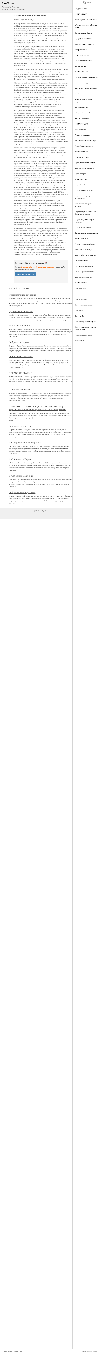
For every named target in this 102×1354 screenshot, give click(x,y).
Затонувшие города (81, 151)
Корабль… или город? (82, 118)
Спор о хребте (79, 316)
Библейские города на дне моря (85, 140)
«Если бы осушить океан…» (84, 44)
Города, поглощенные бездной (85, 163)
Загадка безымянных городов (85, 168)
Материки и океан (81, 49)
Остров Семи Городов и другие (85, 185)
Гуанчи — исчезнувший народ (85, 244)
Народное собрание (19, 389)
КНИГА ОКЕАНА (81, 14)
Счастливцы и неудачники (83, 83)
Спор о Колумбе (80, 288)
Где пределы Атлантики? (83, 38)
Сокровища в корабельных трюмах (86, 77)
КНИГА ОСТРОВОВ (82, 179)
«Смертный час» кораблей (83, 113)
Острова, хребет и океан (83, 227)
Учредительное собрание (22, 295)
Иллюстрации (79, 340)
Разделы (44, 511)
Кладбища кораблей (81, 107)
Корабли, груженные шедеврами (86, 88)
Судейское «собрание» (21, 311)
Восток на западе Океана (83, 33)
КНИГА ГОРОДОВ (81, 124)
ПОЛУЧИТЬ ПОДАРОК (25, 274)
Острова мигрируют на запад (84, 190)
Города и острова (80, 174)
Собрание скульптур (20, 426)
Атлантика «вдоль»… (82, 55)
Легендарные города (81, 157)
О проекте (35, 511)
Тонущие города (80, 129)
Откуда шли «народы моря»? (84, 266)
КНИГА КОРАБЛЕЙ (81, 72)
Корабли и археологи (82, 94)
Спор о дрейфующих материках (85, 321)
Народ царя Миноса (81, 261)
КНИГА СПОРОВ (81, 283)
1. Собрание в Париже (21, 459)
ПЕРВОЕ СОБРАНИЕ (20, 373)
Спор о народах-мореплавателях (85, 294)
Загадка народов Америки (83, 277)
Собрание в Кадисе (19, 342)
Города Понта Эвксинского (84, 146)
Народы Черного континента (84, 272)
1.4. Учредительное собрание (25, 442)
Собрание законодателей (22, 492)
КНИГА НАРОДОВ (81, 238)
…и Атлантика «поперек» (83, 61)
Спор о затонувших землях (84, 305)
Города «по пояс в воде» (83, 135)
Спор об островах (81, 299)
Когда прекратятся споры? (83, 335)
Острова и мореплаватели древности (87, 233)
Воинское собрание (19, 325)
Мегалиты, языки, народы (83, 249)
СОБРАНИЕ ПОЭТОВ (21, 356)
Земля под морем (80, 66)
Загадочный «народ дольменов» (85, 255)
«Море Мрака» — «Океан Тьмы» (86, 19)
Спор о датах (79, 310)
